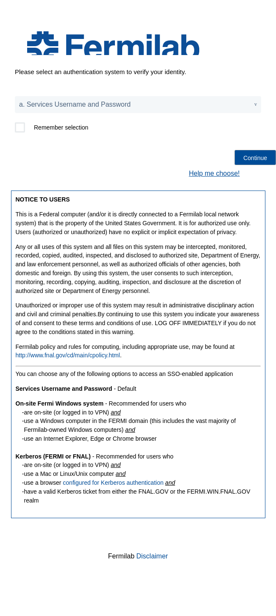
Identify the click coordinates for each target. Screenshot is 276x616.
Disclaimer (152, 556)
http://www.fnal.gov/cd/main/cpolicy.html (68, 355)
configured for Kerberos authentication (113, 482)
